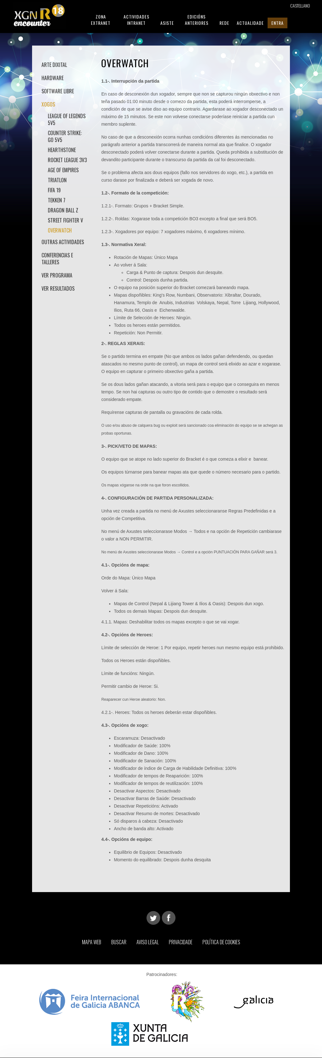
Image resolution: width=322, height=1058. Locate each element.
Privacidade (180, 942)
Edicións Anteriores (196, 19)
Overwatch (60, 230)
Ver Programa (57, 275)
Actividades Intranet (136, 19)
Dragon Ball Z (63, 210)
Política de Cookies (221, 942)
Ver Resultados (58, 288)
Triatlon (57, 180)
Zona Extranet (100, 19)
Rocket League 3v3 (67, 160)
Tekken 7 (56, 200)
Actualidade (250, 22)
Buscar (118, 942)
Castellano (300, 5)
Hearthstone (62, 150)
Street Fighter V (65, 220)
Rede (224, 22)
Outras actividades (63, 242)
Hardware (53, 78)
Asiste (167, 22)
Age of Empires (63, 170)
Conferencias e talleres (57, 258)
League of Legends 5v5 (67, 119)
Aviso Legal (147, 942)
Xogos (48, 104)
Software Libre (58, 91)
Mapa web (91, 942)
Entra (277, 22)
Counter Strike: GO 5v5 (65, 136)
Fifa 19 (54, 190)
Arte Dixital (54, 65)
